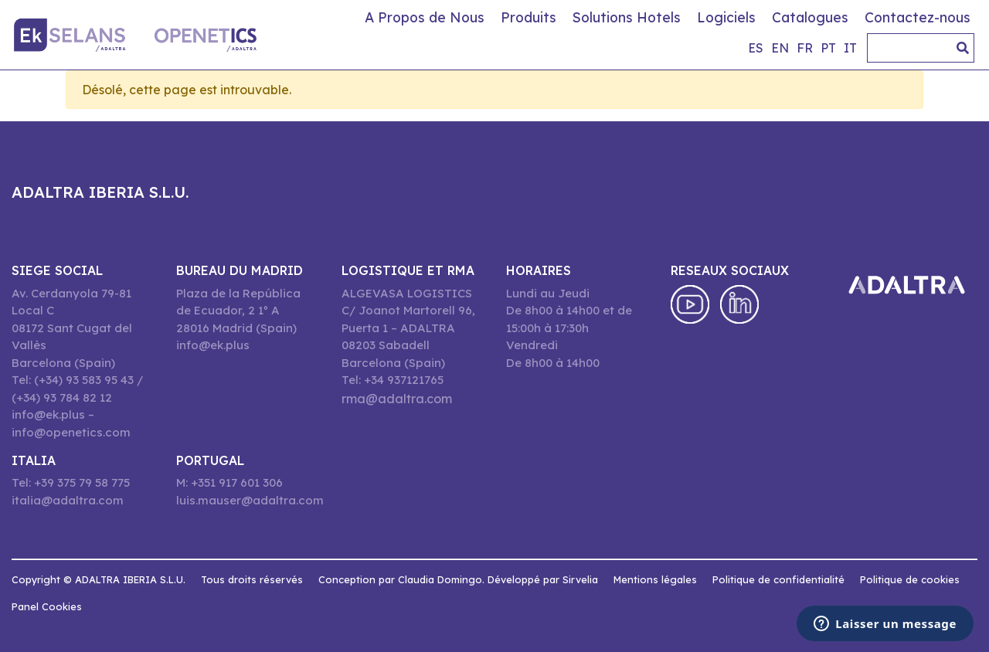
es (755, 48)
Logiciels (726, 16)
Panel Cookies (47, 606)
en (780, 48)
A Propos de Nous (424, 16)
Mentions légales (655, 579)
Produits (528, 16)
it (850, 48)
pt (828, 48)
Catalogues (810, 16)
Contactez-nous (917, 16)
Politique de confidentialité (778, 579)
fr (805, 48)
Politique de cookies (910, 579)
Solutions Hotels (627, 16)
